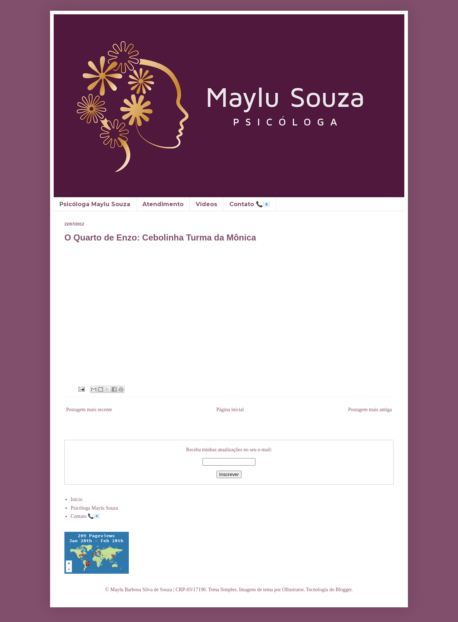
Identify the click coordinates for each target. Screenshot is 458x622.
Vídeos (206, 204)
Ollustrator (292, 589)
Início (77, 499)
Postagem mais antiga (370, 409)
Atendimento (163, 204)
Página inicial (230, 409)
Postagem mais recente (89, 409)
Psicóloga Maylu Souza (94, 204)
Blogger (343, 589)
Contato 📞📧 (249, 204)
